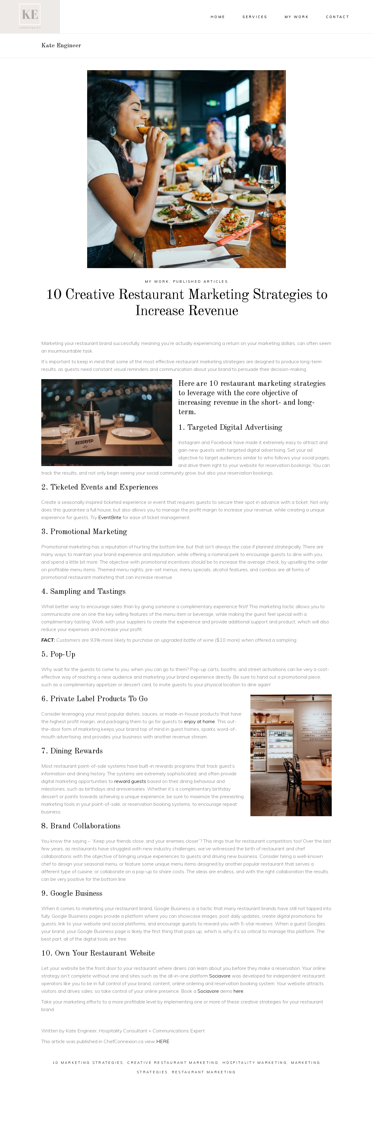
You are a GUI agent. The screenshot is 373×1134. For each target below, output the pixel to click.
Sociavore (220, 976)
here (238, 991)
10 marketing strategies (88, 1062)
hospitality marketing (255, 1062)
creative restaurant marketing (173, 1062)
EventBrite (109, 517)
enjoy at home (199, 721)
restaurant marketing (204, 1072)
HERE (162, 1041)
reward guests (130, 781)
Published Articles (200, 281)
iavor (211, 991)
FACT (47, 640)
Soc (202, 991)
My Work (157, 281)
